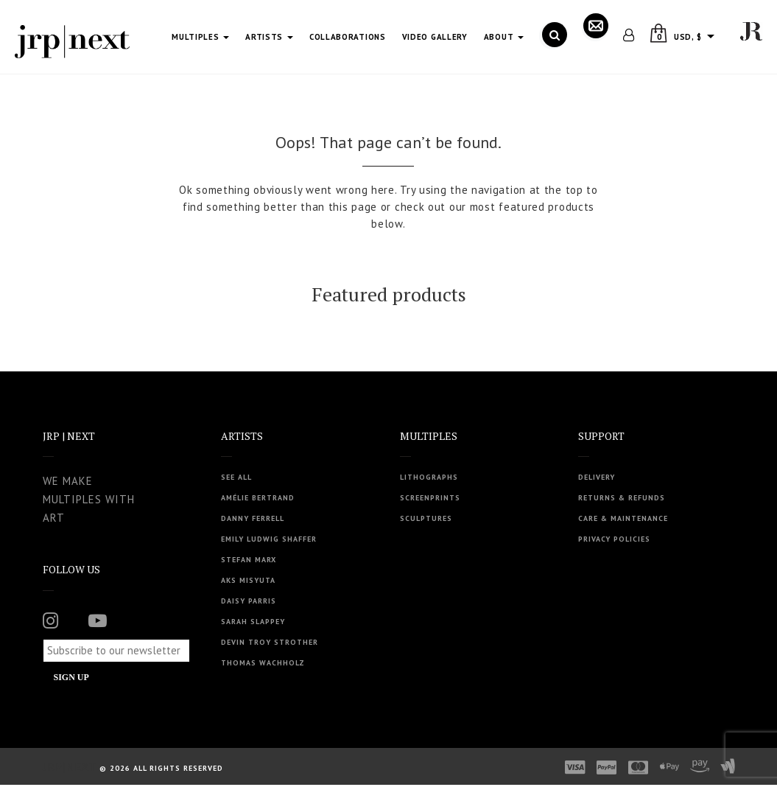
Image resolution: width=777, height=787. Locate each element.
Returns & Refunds (621, 498)
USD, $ (687, 37)
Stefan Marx (248, 559)
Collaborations (347, 37)
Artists (269, 37)
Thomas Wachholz (263, 663)
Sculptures (426, 518)
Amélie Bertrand (258, 498)
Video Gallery (435, 37)
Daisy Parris (248, 601)
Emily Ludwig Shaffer (269, 539)
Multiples (200, 37)
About (504, 37)
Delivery (596, 477)
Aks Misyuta (248, 580)
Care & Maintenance (623, 518)
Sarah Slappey (253, 621)
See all (236, 477)
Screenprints (430, 498)
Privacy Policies (614, 539)
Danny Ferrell (252, 518)
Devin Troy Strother (269, 642)
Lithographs (429, 477)
